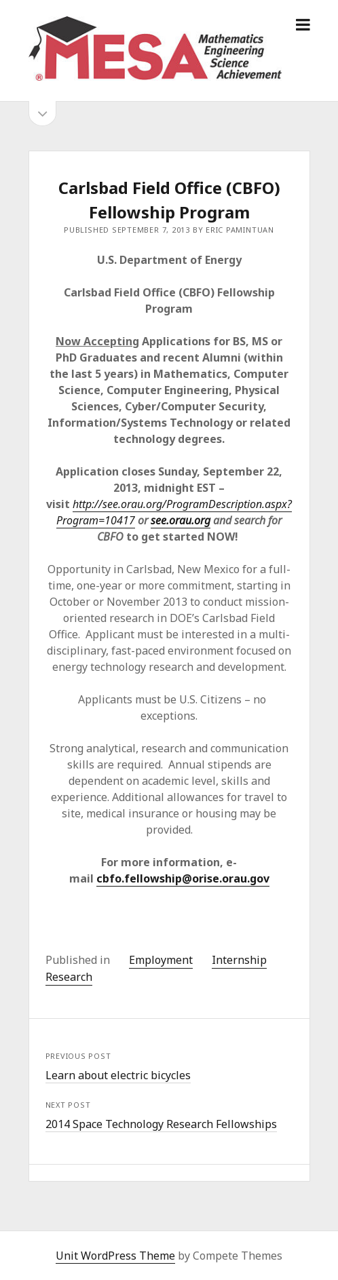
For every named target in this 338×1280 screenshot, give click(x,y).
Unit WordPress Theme (115, 1255)
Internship (239, 959)
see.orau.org (180, 520)
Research (68, 976)
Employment (161, 959)
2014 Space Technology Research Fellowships (161, 1124)
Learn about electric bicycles (118, 1075)
